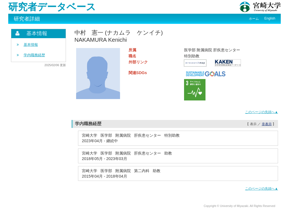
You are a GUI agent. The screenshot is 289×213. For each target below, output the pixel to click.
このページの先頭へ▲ (261, 112)
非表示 (267, 124)
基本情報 (31, 45)
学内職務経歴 (34, 55)
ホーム (254, 19)
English (269, 18)
